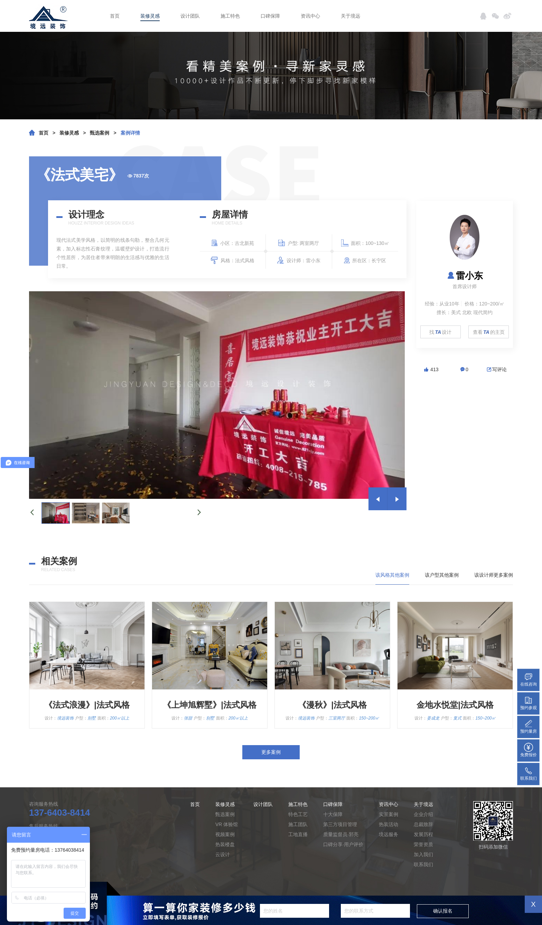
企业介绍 (423, 814)
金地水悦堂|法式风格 (455, 704)
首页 (115, 16)
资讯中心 (310, 16)
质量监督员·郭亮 (340, 834)
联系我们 (423, 864)
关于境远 (350, 16)
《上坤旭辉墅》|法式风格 (209, 704)
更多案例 (271, 752)
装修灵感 (150, 16)
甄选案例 (99, 133)
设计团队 (190, 16)
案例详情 (130, 133)
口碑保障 (270, 16)
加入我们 (423, 854)
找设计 (440, 332)
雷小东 (464, 276)
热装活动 (388, 824)
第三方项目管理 (340, 824)
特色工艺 (298, 814)
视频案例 (225, 834)
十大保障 (333, 814)
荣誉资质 (423, 844)
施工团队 (298, 824)
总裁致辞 (423, 824)
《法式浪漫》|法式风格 (87, 704)
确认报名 (442, 911)
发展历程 (423, 834)
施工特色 (230, 16)
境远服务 (388, 834)
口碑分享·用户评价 (343, 844)
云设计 (222, 854)
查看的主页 (489, 332)
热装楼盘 (225, 844)
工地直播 (298, 834)
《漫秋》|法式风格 (332, 704)
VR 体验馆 (226, 824)
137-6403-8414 (59, 812)
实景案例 (388, 814)
